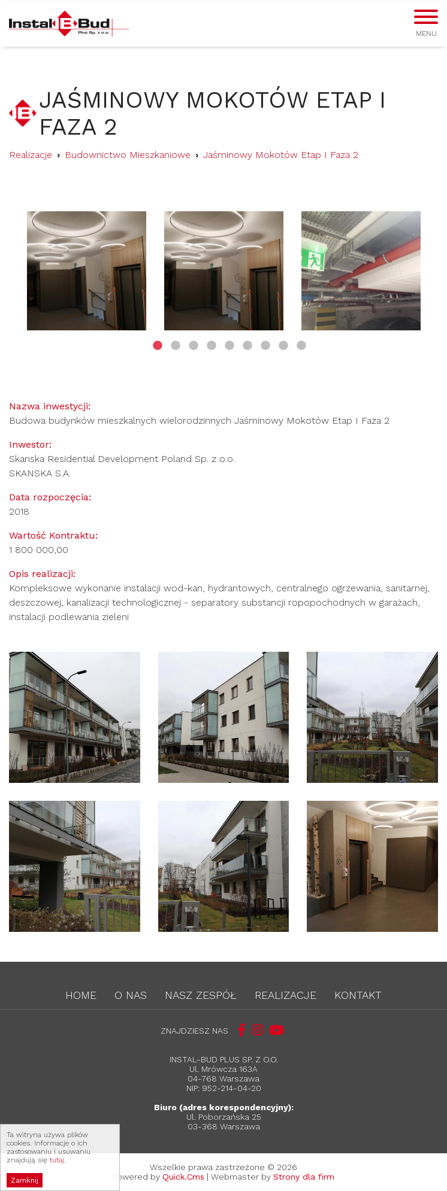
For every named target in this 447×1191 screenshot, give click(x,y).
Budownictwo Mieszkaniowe (128, 154)
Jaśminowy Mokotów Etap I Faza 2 (280, 154)
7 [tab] (265, 352)
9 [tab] (301, 352)
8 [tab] (283, 352)
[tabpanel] (86, 270)
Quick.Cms (183, 1176)
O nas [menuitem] (130, 995)
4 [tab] (211, 352)
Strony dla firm (303, 1176)
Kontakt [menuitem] (358, 995)
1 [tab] (158, 352)
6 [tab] (247, 352)
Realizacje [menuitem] (285, 995)
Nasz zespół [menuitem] (201, 995)
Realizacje (30, 154)
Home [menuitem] (80, 995)
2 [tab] (176, 352)
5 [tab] (229, 352)
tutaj (57, 1173)
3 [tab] (194, 352)
